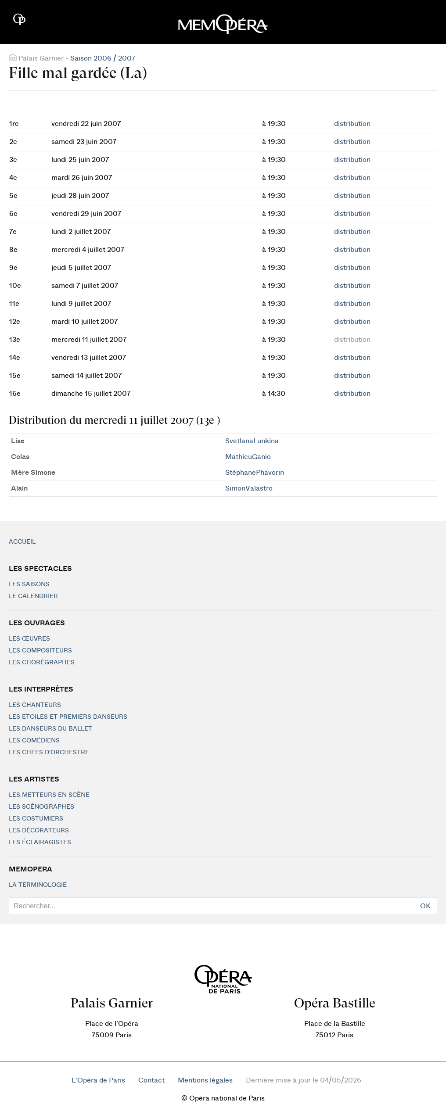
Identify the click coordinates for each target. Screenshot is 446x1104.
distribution (352, 123)
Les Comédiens (34, 741)
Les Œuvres (29, 639)
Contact (151, 1080)
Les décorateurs (39, 831)
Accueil (22, 542)
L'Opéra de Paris (98, 1080)
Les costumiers (36, 819)
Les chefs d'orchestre (49, 752)
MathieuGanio (248, 456)
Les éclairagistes (40, 842)
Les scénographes (41, 807)
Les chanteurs (35, 705)
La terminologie (38, 885)
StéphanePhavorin (254, 472)
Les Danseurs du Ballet (50, 729)
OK (425, 906)
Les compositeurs (40, 651)
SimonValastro (249, 488)
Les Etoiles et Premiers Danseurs (68, 717)
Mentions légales (205, 1080)
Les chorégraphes (42, 663)
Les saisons (29, 584)
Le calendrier (33, 596)
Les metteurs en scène (49, 795)
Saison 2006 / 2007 (102, 58)
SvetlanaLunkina (252, 440)
